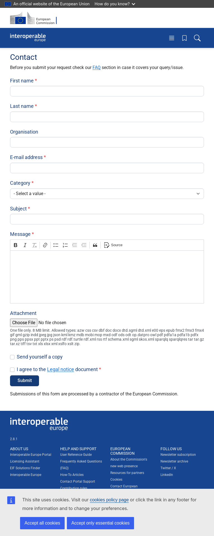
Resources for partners (127, 473)
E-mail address (26, 157)
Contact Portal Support (77, 481)
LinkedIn (166, 475)
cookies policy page (109, 499)
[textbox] (107, 276)
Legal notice (60, 369)
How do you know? (115, 3)
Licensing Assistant (24, 461)
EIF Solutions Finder (25, 468)
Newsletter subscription (178, 455)
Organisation (24, 132)
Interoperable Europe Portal (30, 455)
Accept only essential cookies (100, 523)
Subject (18, 209)
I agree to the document (57, 369)
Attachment (23, 313)
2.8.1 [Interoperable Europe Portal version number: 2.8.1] (14, 439)
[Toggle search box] (197, 38)
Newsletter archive (174, 461)
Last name (22, 106)
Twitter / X (168, 468)
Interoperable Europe (25, 475)
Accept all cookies (42, 523)
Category (20, 183)
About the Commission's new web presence (128, 462)
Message (20, 234)
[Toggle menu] (171, 38)
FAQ (97, 67)
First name (22, 81)
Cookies (116, 480)
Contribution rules (73, 488)
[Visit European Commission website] (35, 18)
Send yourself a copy (40, 357)
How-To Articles (72, 475)
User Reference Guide (76, 455)
